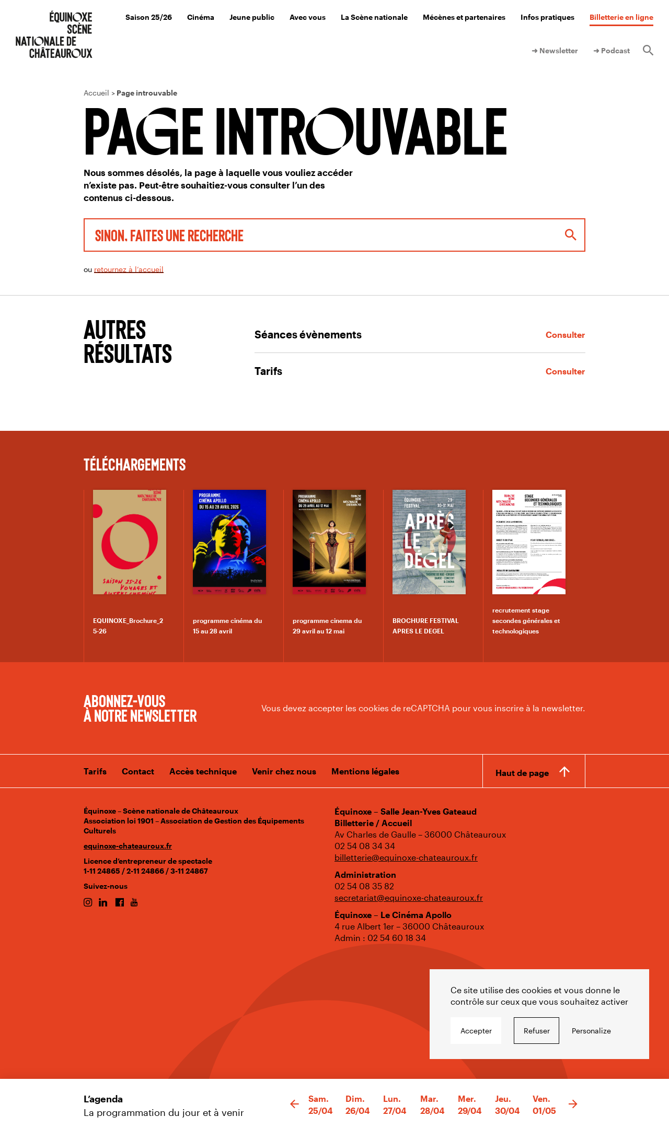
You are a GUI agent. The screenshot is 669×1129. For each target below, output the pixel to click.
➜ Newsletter (555, 50)
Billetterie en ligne (621, 17)
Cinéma (200, 17)
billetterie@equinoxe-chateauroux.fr (406, 857)
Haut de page (522, 772)
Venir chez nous (284, 771)
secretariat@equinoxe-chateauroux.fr (408, 897)
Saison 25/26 (148, 17)
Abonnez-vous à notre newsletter (140, 707)
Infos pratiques (547, 17)
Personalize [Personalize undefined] (591, 1030)
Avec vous (308, 17)
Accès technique (203, 771)
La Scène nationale (374, 17)
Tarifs (95, 771)
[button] (294, 1104)
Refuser (537, 1030)
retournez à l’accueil (129, 269)
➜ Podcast (611, 50)
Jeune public (251, 17)
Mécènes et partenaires (464, 17)
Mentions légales (365, 771)
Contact (138, 771)
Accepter (476, 1030)
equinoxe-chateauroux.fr (128, 845)
